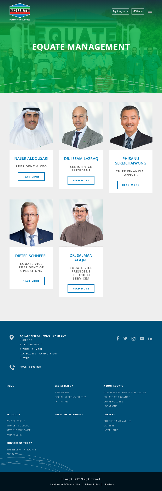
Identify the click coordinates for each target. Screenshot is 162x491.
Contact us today (19, 442)
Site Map (109, 484)
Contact (12, 454)
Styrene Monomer (18, 430)
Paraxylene (14, 434)
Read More (31, 176)
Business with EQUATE (21, 449)
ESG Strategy (64, 385)
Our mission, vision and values (125, 392)
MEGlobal (138, 11)
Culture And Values (117, 421)
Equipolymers (120, 11)
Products (13, 414)
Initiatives (62, 401)
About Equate (113, 385)
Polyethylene (15, 421)
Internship (111, 430)
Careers (109, 414)
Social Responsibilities (71, 397)
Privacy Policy (92, 484)
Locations (110, 406)
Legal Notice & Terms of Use (65, 484)
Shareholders (113, 401)
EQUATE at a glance (117, 397)
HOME (10, 385)
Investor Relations (69, 414)
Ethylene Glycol (17, 425)
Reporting (62, 392)
